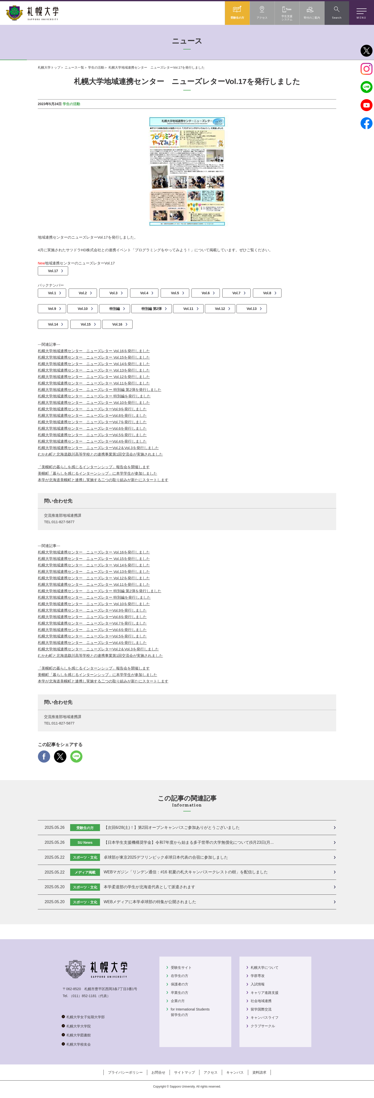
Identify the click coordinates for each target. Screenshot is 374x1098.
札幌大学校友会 (78, 1044)
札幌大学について (265, 968)
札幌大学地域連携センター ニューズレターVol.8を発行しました (92, 415)
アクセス (211, 1072)
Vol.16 (117, 324)
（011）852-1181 (83, 996)
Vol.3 (113, 293)
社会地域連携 (261, 1001)
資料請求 (259, 1072)
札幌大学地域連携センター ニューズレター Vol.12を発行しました (94, 377)
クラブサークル (263, 1026)
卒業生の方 (179, 993)
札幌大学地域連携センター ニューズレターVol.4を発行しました (92, 441)
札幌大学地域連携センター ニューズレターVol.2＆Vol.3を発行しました (98, 448)
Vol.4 (144, 293)
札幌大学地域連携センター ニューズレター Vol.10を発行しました (94, 402)
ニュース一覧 (74, 67)
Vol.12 (220, 309)
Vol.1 (52, 293)
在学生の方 (179, 976)
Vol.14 (53, 324)
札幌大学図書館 (78, 1035)
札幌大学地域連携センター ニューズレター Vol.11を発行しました (94, 383)
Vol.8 (267, 293)
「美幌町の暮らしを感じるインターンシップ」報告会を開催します (94, 467)
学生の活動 (96, 67)
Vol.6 (206, 293)
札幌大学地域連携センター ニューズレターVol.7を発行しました (92, 422)
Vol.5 (175, 293)
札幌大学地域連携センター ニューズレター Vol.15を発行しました (94, 357)
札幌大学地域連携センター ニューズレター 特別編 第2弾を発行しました (99, 389)
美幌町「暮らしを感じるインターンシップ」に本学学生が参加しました (97, 473)
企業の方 (178, 1001)
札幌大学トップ (49, 67)
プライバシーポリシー (125, 1072)
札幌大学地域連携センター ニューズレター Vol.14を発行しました (94, 364)
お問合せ (158, 1072)
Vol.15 (86, 324)
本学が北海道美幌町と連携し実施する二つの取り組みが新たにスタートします (103, 480)
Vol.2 (83, 293)
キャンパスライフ (265, 1017)
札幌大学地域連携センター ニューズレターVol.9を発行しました (92, 409)
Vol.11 (188, 309)
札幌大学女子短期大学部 (85, 1017)
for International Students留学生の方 (190, 1012)
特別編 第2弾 (151, 309)
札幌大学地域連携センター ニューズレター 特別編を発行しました (94, 396)
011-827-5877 (63, 522)
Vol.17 (53, 271)
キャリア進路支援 (265, 993)
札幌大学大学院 (78, 1026)
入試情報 (258, 984)
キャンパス (235, 1072)
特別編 (114, 309)
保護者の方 (179, 984)
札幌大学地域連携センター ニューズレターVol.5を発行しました (92, 435)
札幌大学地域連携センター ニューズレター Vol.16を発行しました (94, 351)
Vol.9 (52, 309)
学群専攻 (258, 976)
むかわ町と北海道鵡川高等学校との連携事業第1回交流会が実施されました (100, 454)
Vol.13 (252, 309)
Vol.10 (83, 309)
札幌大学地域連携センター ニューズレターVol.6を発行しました (92, 428)
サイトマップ (184, 1072)
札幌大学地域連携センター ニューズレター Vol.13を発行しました (94, 370)
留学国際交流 (261, 1009)
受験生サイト (181, 968)
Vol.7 (236, 293)
